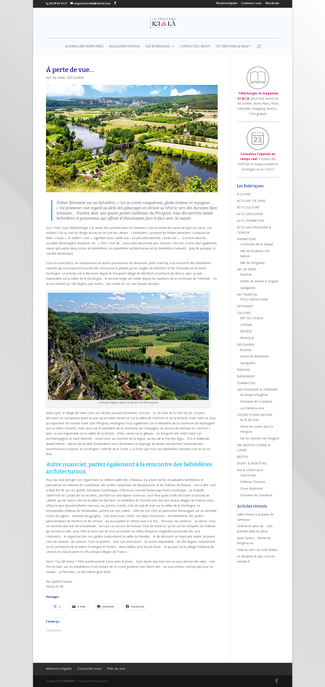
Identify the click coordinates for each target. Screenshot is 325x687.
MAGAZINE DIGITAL (124, 46)
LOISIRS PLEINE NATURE (254, 415)
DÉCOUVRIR (75, 78)
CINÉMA (246, 325)
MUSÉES (246, 331)
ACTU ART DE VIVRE (251, 201)
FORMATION (246, 383)
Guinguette (247, 288)
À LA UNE (243, 194)
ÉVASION (243, 370)
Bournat (246, 274)
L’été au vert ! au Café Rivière (257, 550)
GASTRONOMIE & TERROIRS (257, 389)
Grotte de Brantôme (254, 356)
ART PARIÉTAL (247, 294)
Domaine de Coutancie (256, 401)
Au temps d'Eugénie (254, 395)
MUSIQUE (247, 338)
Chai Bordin (248, 475)
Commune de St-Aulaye (256, 244)
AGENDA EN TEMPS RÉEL (84, 46)
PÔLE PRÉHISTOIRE (254, 299)
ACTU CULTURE (248, 207)
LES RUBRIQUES (158, 46)
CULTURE (243, 313)
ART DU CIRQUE (251, 318)
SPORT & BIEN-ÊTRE (251, 463)
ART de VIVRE (55, 78)
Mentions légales (227, 3)
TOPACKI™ (69, 681)
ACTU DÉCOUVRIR (250, 214)
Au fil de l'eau (249, 420)
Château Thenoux (252, 482)
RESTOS (242, 457)
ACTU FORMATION (250, 221)
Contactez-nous (251, 3)
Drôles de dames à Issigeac (259, 281)
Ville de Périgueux (252, 263)
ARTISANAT (245, 306)
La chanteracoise (252, 408)
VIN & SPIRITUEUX (250, 470)
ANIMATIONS (246, 239)
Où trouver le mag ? (233, 46)
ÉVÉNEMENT (246, 376)
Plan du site (272, 3)
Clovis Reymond (251, 488)
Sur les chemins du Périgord (259, 438)
